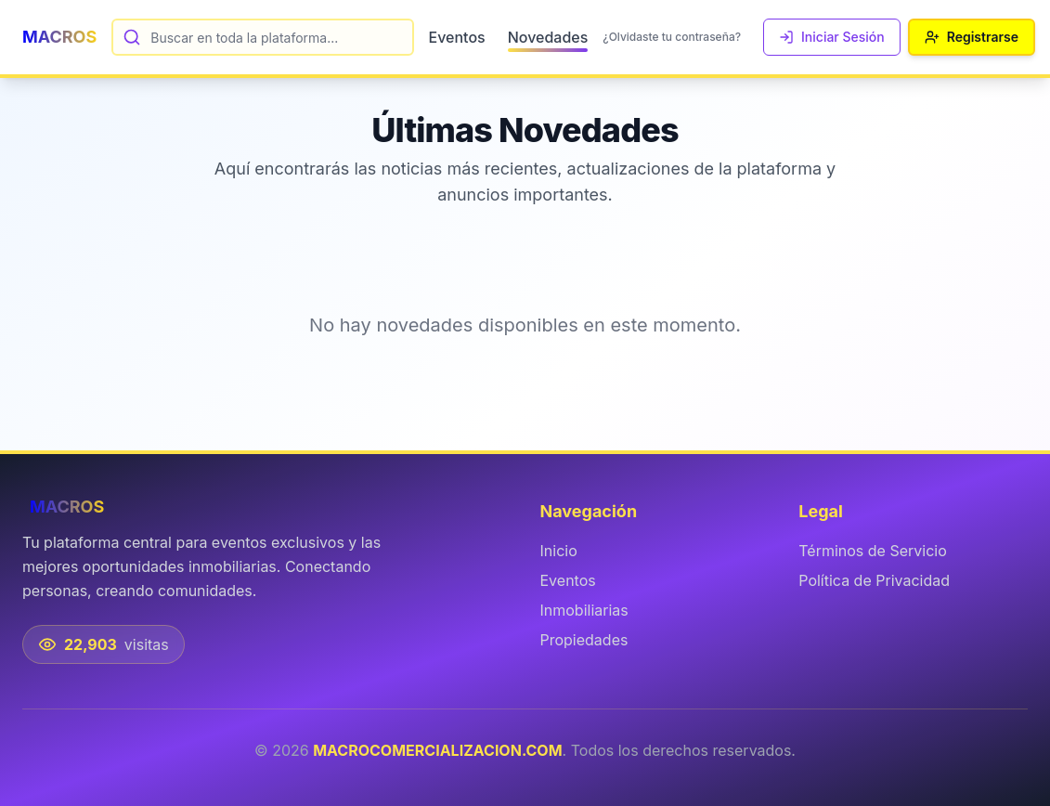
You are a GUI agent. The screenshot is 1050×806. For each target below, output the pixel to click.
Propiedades (584, 639)
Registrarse (971, 37)
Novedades (548, 38)
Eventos (457, 37)
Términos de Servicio (872, 550)
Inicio (558, 550)
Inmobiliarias (584, 610)
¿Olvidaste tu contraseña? (672, 37)
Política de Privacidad (874, 580)
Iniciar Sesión (832, 37)
